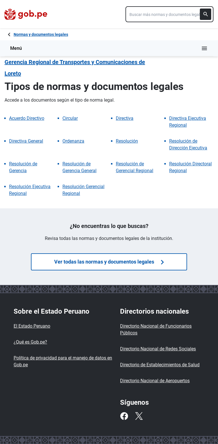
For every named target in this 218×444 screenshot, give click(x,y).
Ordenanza (73, 141)
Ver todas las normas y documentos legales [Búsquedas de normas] (109, 262)
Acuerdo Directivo (26, 118)
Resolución (127, 141)
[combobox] (169, 14)
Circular (70, 118)
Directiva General (26, 141)
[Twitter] (139, 416)
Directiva (124, 118)
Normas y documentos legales (41, 34)
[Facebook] (124, 416)
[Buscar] (205, 14)
